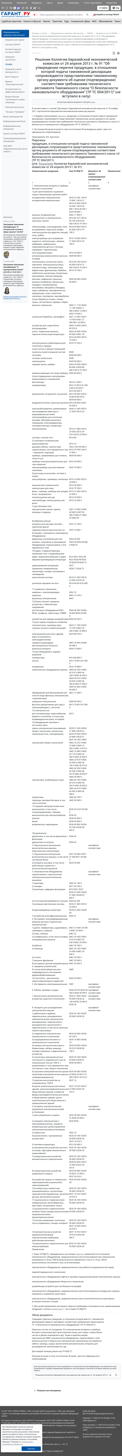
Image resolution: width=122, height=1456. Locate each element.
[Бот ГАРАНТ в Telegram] (26, 8)
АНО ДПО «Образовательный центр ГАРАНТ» (15, 149)
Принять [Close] (31, 1448)
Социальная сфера (80, 21)
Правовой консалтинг (10, 58)
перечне (79, 1254)
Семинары (73, 2)
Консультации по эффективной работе (15, 90)
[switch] (35, 15)
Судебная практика (11, 21)
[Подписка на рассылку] (2, 8)
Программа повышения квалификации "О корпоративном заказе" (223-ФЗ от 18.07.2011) (13, 268)
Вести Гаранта (11, 76)
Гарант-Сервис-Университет (52, 1451)
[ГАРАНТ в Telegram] (22, 8)
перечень (61, 116)
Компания (6, 2)
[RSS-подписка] (39, 8)
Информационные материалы (11, 127)
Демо (60, 2)
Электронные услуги (14, 107)
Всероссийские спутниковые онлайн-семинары (15, 99)
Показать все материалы (47, 1390)
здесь (93, 102)
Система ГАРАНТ (12, 44)
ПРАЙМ (8, 64)
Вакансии (22, 2)
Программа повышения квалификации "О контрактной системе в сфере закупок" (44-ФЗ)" (13, 228)
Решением (46, 163)
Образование (105, 21)
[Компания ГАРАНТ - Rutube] (35, 8)
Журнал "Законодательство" (14, 83)
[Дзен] (15, 8)
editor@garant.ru (89, 1420)
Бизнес (46, 21)
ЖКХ (94, 21)
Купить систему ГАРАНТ (14, 133)
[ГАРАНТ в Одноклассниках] (31, 8)
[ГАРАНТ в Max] (18, 7)
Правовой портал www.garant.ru (13, 70)
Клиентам (112, 2)
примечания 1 (57, 1309)
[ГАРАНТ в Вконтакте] (11, 8)
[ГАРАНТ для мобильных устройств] (6, 8)
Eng (115, 8)
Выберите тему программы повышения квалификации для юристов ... (14, 297)
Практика (57, 21)
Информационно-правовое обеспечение (14, 33)
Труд (66, 21)
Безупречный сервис (14, 39)
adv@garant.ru (88, 1427)
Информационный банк (14, 121)
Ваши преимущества (13, 116)
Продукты (37, 2)
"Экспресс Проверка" (15, 112)
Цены (50, 2)
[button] (106, 14)
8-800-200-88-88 (89, 1411)
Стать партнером (93, 2)
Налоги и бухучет (32, 21)
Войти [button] (103, 8)
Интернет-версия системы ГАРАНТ (13, 50)
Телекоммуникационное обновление (14, 139)
